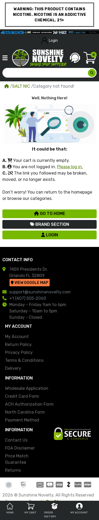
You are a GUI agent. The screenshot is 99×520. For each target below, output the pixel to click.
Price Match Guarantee (17, 459)
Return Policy (18, 344)
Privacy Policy (19, 352)
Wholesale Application (26, 388)
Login (49, 40)
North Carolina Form (25, 412)
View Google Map (29, 282)
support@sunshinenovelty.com (40, 291)
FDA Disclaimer (20, 448)
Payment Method (22, 420)
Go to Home (49, 213)
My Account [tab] (79, 508)
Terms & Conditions (24, 360)
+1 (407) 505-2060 (27, 298)
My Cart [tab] (31, 508)
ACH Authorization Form (29, 404)
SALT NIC (21, 86)
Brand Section (49, 224)
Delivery (13, 368)
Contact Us (16, 440)
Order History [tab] (51, 510)
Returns (13, 470)
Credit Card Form (22, 396)
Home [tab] (10, 508)
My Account (17, 336)
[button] (5, 57)
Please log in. (70, 166)
